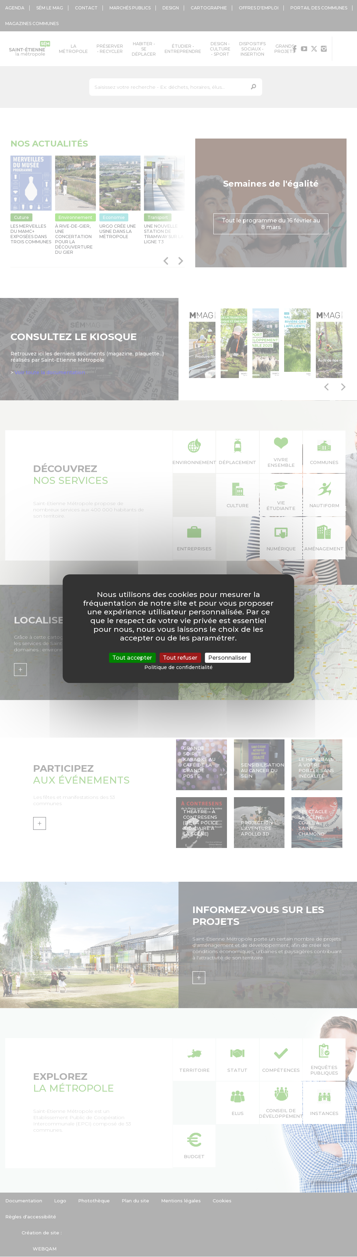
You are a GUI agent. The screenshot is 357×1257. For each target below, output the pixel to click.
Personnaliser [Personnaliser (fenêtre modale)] (227, 657)
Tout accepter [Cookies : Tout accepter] (132, 657)
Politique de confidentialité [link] (178, 667)
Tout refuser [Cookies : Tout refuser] (180, 657)
